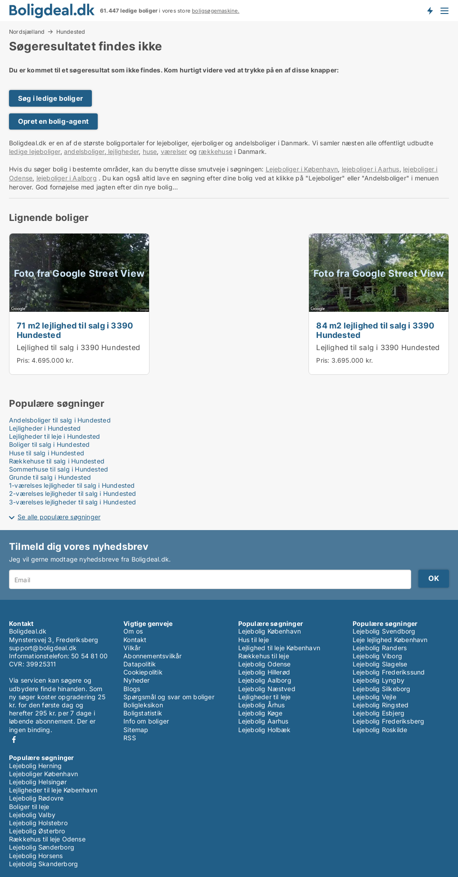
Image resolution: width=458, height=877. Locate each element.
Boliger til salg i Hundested (49, 444)
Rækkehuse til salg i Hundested (56, 461)
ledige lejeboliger (34, 151)
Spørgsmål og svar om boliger (168, 697)
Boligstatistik (142, 713)
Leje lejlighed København (390, 639)
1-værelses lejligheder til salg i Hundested (72, 485)
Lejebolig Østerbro (37, 831)
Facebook (14, 739)
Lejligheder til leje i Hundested (54, 436)
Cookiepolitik (143, 672)
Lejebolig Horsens (36, 855)
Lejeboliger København (43, 774)
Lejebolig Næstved (266, 689)
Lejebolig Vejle (374, 697)
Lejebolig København (269, 631)
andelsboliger (84, 151)
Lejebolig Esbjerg (378, 713)
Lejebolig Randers (380, 648)
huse (150, 151)
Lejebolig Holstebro (38, 823)
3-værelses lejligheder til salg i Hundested (72, 502)
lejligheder (122, 151)
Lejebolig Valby (32, 815)
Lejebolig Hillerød (264, 672)
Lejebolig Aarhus (263, 721)
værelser (174, 151)
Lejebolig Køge (260, 713)
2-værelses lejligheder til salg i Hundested (72, 493)
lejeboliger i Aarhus (370, 169)
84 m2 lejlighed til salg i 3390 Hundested (375, 330)
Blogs (131, 689)
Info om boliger (146, 721)
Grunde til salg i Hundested (50, 477)
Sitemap (135, 729)
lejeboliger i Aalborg (66, 178)
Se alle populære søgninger (59, 517)
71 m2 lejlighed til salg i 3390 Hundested (75, 330)
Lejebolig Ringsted (381, 705)
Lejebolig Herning (35, 765)
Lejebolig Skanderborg (43, 864)
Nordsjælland (27, 31)
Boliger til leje (29, 806)
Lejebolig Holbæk (264, 729)
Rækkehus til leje (263, 656)
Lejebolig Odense (264, 664)
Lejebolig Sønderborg (41, 847)
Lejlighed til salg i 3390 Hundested (78, 347)
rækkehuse (215, 151)
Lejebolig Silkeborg (382, 689)
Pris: (24, 360)
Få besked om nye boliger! (429, 10)
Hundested (71, 32)
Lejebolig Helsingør (38, 782)
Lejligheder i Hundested (45, 428)
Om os (133, 631)
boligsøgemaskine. (215, 11)
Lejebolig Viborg (377, 656)
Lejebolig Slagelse (380, 664)
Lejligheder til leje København (53, 790)
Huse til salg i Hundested (46, 453)
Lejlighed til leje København (279, 648)
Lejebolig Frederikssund (389, 672)
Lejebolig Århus (261, 705)
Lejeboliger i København (302, 169)
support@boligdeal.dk (43, 648)
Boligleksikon (143, 705)
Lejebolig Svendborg (384, 631)
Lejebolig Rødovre (36, 798)
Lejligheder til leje (264, 697)
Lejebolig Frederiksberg (389, 721)
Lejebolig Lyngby (378, 680)
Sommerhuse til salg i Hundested (58, 469)
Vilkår (132, 648)
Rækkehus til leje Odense (47, 839)
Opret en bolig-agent (53, 121)
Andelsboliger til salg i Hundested (60, 420)
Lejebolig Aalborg (264, 680)
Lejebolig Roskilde (380, 729)
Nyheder (136, 680)
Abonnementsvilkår (152, 656)
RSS (129, 738)
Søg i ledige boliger (50, 98)
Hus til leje (253, 639)
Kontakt (134, 639)
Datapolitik (139, 664)
